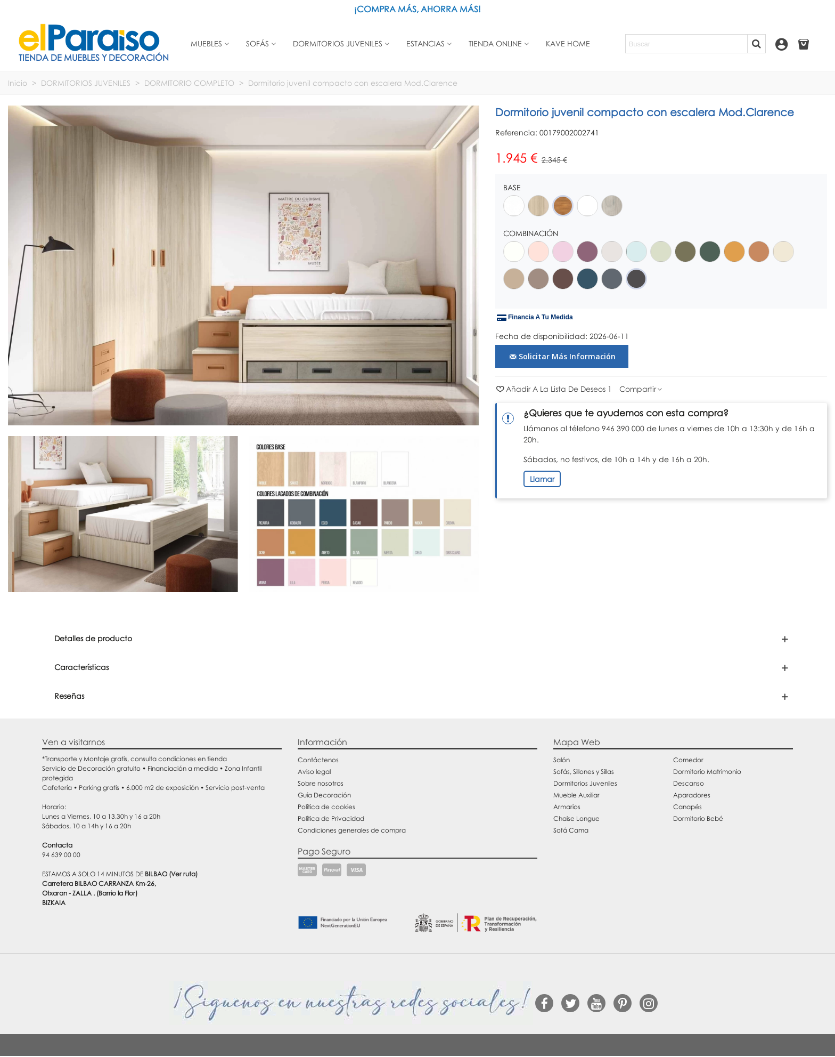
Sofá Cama (570, 830)
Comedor (688, 760)
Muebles (206, 43)
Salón (561, 760)
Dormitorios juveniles (337, 43)
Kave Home (568, 43)
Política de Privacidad (331, 818)
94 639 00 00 (61, 855)
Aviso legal (314, 772)
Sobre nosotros (320, 783)
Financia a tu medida (535, 317)
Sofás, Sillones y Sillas (583, 772)
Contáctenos (318, 760)
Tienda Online (495, 43)
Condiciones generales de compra (352, 830)
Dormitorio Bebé (698, 818)
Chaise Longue (576, 818)
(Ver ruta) (183, 874)
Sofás (257, 43)
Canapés (687, 807)
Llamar (542, 478)
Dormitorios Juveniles (585, 783)
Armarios (566, 807)
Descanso (688, 783)
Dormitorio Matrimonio (707, 772)
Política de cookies (326, 807)
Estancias (425, 43)
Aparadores (691, 795)
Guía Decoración (324, 795)
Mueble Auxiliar (576, 795)
